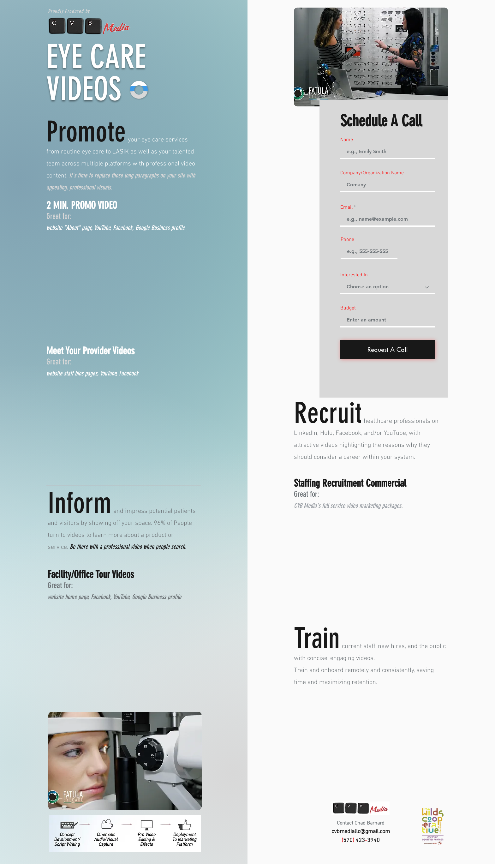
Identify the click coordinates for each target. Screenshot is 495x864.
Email (346, 207)
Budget (348, 308)
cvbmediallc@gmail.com (360, 831)
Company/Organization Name (372, 173)
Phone (347, 239)
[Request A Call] (387, 349)
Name (346, 139)
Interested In (354, 275)
